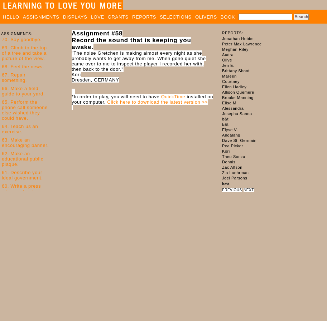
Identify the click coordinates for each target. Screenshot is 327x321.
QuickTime (173, 96)
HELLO (11, 17)
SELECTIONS (176, 17)
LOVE (97, 17)
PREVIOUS (232, 190)
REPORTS (144, 17)
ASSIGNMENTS (41, 17)
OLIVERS (206, 17)
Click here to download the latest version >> (157, 102)
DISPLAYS (75, 17)
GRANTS (118, 17)
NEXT (249, 190)
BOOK (228, 17)
